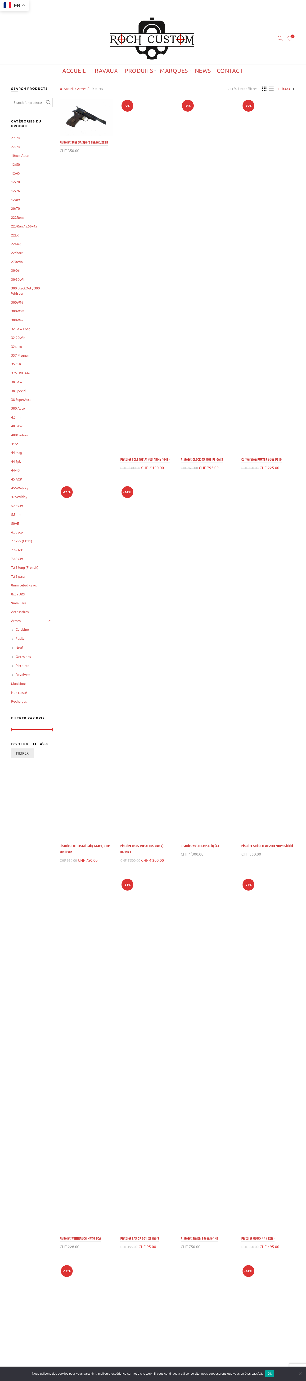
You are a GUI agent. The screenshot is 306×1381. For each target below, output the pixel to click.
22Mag (16, 244)
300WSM (17, 311)
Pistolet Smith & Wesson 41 (199, 1238)
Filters (284, 89)
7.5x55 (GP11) (21, 541)
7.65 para (18, 576)
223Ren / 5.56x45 (24, 226)
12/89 (15, 199)
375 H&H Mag (21, 373)
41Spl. (15, 443)
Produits (139, 70)
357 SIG (16, 364)
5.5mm (16, 514)
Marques (174, 70)
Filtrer (22, 753)
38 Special (18, 391)
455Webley (19, 488)
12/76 (15, 191)
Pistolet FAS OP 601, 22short (139, 1238)
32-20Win (18, 337)
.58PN (15, 146)
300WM (17, 302)
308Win (17, 320)
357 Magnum (21, 355)
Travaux (104, 70)
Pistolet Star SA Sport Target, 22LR (84, 142)
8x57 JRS (18, 594)
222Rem (17, 217)
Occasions (23, 656)
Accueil (74, 70)
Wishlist (292, 36)
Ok (270, 1373)
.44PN (15, 137)
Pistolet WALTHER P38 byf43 (200, 846)
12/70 (15, 182)
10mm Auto (20, 155)
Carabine (22, 629)
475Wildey (19, 496)
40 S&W (16, 426)
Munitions (18, 683)
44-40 (15, 470)
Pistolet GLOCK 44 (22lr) (257, 1238)
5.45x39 (17, 505)
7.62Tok (17, 550)
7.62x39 (17, 558)
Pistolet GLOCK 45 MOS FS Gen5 (202, 459)
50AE (15, 523)
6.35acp (17, 532)
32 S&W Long (21, 329)
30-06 (15, 270)
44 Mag (16, 452)
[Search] (280, 38)
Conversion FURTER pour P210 (261, 459)
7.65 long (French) (24, 567)
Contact (230, 70)
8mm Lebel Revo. (24, 585)
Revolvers (23, 674)
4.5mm (16, 417)
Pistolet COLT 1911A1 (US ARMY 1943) (145, 459)
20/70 (15, 208)
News (203, 70)
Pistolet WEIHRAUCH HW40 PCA (80, 1238)
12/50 (15, 164)
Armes (81, 89)
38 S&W (16, 382)
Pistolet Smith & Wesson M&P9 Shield (267, 846)
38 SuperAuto (21, 399)
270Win (17, 261)
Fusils (20, 638)
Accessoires (20, 611)
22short (17, 252)
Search (48, 102)
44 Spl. (16, 461)
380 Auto (18, 408)
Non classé (19, 692)
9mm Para (18, 603)
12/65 (15, 173)
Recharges (19, 701)
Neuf (19, 647)
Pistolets (22, 665)
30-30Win (18, 279)
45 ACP (16, 479)
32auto (16, 346)
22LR (15, 235)
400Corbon (19, 435)
